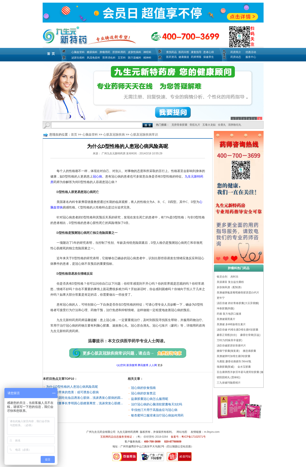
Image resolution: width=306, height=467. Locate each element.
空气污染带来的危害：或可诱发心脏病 (72, 392)
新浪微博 (131, 365)
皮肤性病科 (134, 52)
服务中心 (250, 57)
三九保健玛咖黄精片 (229, 382)
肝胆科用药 (119, 52)
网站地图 (182, 431)
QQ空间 (121, 365)
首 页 (51, 53)
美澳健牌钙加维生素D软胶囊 (234, 356)
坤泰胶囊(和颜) (225, 308)
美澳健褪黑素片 (226, 319)
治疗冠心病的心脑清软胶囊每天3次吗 (156, 404)
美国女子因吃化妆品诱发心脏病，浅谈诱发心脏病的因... (84, 397)
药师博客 (196, 57)
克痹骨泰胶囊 (179, 124)
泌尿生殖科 (78, 57)
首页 (74, 134)
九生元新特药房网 (127, 431)
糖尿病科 (92, 52)
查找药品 (171, 52)
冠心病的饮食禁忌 (143, 393)
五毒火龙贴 (209, 124)
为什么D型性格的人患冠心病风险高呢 (72, 386)
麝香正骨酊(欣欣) (227, 335)
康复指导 (196, 52)
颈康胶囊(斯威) (225, 366)
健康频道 (184, 57)
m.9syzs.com (212, 431)
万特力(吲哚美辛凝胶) (229, 340)
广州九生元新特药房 (113, 153)
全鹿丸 (222, 124)
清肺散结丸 (234, 124)
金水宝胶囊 (244, 366)
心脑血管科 (78, 52)
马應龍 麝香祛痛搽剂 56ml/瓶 (234, 361)
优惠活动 (250, 52)
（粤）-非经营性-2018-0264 (151, 436)
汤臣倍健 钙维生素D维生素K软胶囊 (237, 329)
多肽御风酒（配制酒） (230, 287)
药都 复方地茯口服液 (229, 313)
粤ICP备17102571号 (193, 436)
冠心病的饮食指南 (143, 387)
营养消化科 (109, 57)
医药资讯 (171, 57)
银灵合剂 (222, 276)
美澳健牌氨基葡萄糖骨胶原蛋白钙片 (238, 292)
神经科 (147, 52)
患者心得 (208, 52)
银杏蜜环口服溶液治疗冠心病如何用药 (157, 415)
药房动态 (235, 57)
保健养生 (208, 57)
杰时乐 (234, 276)
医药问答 (184, 52)
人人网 (153, 365)
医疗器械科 (134, 57)
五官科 (122, 57)
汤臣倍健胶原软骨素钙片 (231, 345)
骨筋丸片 (195, 124)
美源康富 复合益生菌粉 (230, 282)
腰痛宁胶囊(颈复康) (228, 350)
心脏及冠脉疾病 (114, 134)
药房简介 (235, 52)
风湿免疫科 (93, 57)
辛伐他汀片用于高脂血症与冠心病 (154, 410)
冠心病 (97, 176)
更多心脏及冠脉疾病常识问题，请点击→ (118, 353)
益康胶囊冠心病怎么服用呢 (149, 399)
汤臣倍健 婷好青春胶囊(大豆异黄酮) (238, 303)
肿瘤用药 (105, 52)
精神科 (147, 57)
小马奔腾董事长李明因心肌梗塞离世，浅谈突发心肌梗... (84, 403)
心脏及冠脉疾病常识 (144, 134)
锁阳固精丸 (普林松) (228, 377)
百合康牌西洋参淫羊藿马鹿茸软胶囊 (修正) (242, 372)
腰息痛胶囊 (249, 350)
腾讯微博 (143, 365)
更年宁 (221, 297)
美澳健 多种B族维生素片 (231, 324)
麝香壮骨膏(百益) (250, 335)
